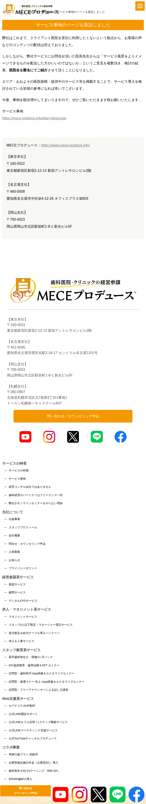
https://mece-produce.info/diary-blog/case (34, 118)
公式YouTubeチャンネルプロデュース (33, 738)
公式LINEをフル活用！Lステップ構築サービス (38, 722)
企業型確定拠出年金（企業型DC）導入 (33, 762)
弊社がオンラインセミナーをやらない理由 (36, 503)
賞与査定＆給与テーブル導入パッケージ (34, 633)
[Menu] (140, 6)
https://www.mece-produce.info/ (65, 145)
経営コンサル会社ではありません (30, 486)
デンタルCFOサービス (23, 600)
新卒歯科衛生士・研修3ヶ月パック (31, 657)
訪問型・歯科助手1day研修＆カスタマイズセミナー (41, 673)
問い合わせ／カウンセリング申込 (73, 416)
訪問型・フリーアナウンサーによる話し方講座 (38, 689)
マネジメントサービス (23, 616)
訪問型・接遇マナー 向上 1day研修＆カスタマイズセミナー (46, 681)
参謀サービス (17, 584)
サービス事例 (17, 478)
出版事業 (14, 519)
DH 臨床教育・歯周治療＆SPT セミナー (34, 665)
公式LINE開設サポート (23, 714)
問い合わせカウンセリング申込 (25, 791)
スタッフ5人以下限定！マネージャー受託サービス (41, 624)
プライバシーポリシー (23, 568)
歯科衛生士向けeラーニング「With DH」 (35, 770)
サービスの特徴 (19, 470)
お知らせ (14, 560)
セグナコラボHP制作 (22, 705)
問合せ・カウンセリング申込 (27, 543)
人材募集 (14, 551)
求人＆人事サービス (21, 641)
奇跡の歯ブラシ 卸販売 (23, 754)
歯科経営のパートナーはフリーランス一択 (36, 495)
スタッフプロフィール (23, 527)
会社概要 (14, 535)
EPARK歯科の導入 (20, 779)
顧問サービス (17, 592)
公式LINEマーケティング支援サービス (33, 730)
